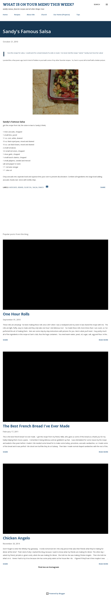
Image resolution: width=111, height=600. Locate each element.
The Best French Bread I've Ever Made (36, 426)
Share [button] (102, 187)
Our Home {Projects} (61, 15)
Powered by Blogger (55, 593)
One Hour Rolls (16, 314)
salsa (35, 187)
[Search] (97, 4)
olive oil (28, 187)
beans (20, 187)
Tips (78, 15)
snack (41, 187)
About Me (31, 15)
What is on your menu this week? (38, 4)
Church (44, 15)
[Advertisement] (55, 213)
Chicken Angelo (16, 538)
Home (5, 15)
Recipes (17, 15)
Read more (103, 340)
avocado (13, 187)
